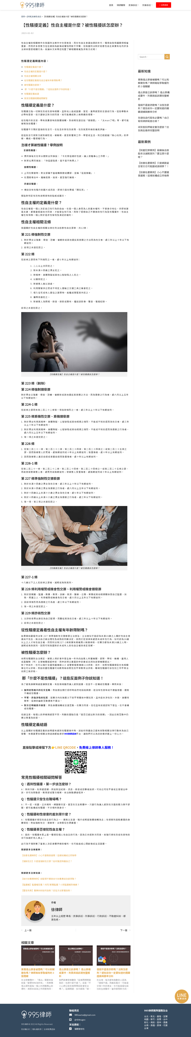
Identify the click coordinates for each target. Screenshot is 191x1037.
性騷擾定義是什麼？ (33, 66)
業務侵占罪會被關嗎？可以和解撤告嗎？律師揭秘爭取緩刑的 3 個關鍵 (38, 972)
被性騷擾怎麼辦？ (32, 84)
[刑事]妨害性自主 (34, 16)
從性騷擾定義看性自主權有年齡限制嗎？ (43, 80)
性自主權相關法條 (32, 75)
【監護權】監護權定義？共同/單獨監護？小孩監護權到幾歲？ (50, 884)
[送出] (167, 56)
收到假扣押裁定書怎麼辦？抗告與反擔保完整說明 (153, 128)
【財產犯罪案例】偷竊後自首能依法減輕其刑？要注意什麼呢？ (153, 153)
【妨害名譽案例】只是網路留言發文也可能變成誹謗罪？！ (153, 164)
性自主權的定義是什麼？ (35, 71)
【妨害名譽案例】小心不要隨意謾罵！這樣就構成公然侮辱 (48, 855)
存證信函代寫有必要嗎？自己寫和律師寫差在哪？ (153, 119)
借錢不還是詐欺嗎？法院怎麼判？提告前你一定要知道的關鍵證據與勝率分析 (113, 972)
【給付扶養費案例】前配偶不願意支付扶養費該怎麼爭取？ (48, 878)
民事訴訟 (134, 5)
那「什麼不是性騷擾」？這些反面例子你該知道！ (47, 89)
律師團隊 (121, 5)
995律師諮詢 (70, 733)
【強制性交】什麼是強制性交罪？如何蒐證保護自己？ (46, 861)
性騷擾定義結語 (31, 93)
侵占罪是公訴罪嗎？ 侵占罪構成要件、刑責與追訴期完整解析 (75, 972)
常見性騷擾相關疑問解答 (35, 98)
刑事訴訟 (147, 5)
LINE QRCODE (65, 747)
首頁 (111, 5)
